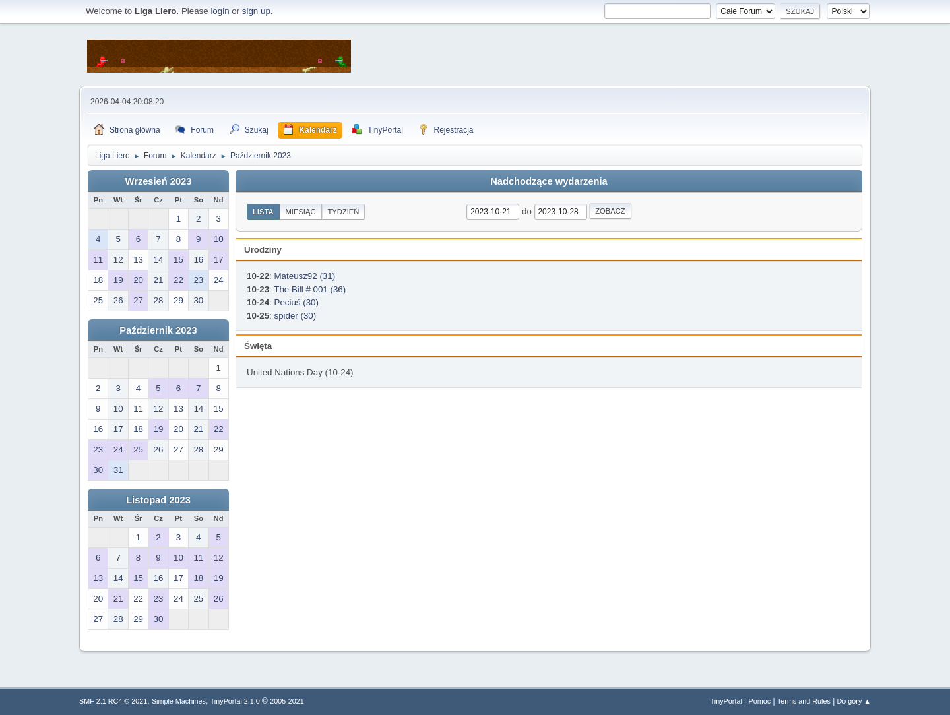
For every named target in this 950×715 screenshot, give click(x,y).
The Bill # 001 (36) (310, 289)
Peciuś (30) (296, 302)
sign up (256, 11)
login (219, 11)
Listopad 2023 (158, 500)
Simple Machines (179, 701)
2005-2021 (287, 701)
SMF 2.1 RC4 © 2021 (113, 701)
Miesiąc (301, 212)
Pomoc (760, 701)
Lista (263, 212)
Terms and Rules (804, 701)
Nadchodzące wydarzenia (549, 181)
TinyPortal (726, 701)
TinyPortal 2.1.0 (235, 701)
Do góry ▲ (854, 701)
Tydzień (344, 212)
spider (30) (295, 316)
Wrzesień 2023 (158, 181)
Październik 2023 (158, 330)
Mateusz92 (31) (305, 276)
